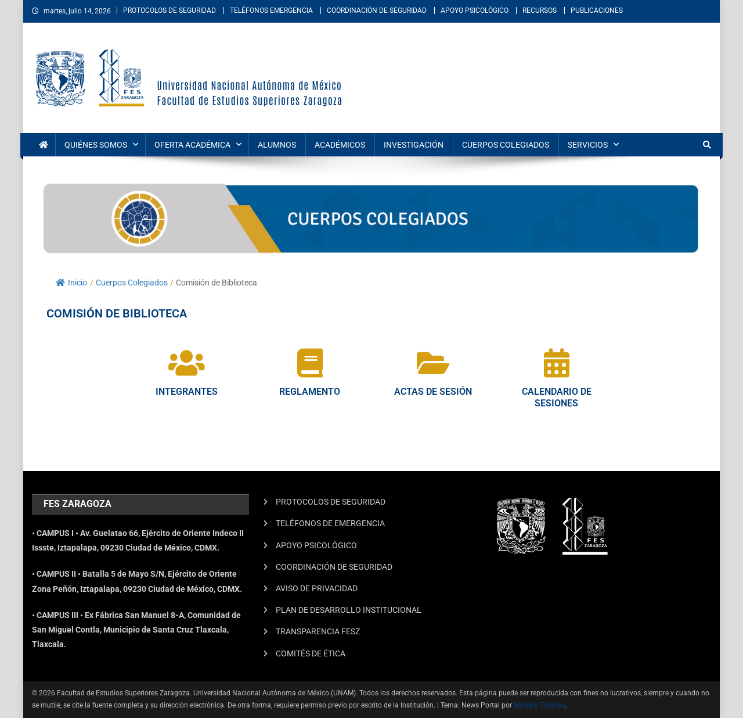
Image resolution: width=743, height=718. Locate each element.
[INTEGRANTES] (186, 362)
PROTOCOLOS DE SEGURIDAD (169, 10)
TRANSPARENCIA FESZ (318, 631)
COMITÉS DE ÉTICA (310, 653)
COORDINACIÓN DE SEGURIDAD (377, 10)
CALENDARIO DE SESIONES (556, 397)
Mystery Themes (539, 705)
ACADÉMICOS (340, 144)
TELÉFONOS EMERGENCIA (271, 10)
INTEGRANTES (187, 391)
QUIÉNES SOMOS (95, 144)
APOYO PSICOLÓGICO (474, 10)
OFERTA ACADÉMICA (192, 144)
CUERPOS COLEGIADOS (505, 144)
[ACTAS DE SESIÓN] (433, 362)
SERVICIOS (588, 144)
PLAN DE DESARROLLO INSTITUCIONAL (348, 610)
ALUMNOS (277, 144)
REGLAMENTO (309, 391)
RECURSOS (539, 10)
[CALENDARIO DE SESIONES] (556, 362)
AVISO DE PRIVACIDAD (317, 588)
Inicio (71, 282)
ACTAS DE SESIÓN (433, 391)
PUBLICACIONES (597, 10)
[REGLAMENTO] (309, 362)
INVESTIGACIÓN (413, 144)
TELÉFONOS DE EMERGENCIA (330, 523)
